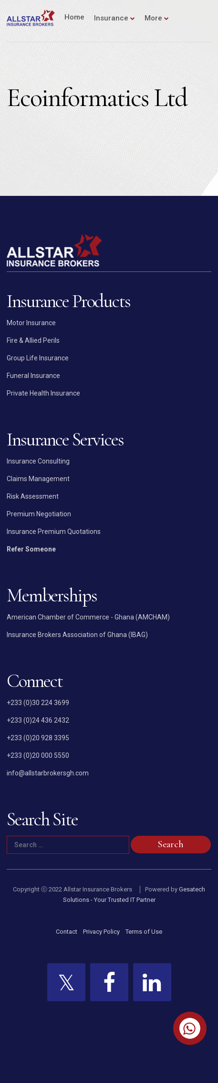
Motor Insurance (31, 323)
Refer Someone (31, 549)
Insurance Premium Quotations (54, 531)
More (153, 18)
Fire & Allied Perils (33, 340)
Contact (66, 931)
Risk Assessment (33, 496)
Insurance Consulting (38, 461)
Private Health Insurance (43, 393)
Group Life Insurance (38, 358)
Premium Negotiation (39, 514)
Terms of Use (143, 931)
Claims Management (38, 479)
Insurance (111, 18)
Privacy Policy (101, 931)
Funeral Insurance (33, 375)
